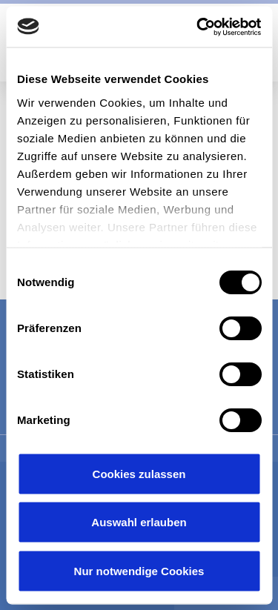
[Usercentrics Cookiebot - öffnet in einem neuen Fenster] (198, 26)
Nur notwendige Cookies (139, 570)
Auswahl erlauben (138, 522)
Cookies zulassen (139, 473)
